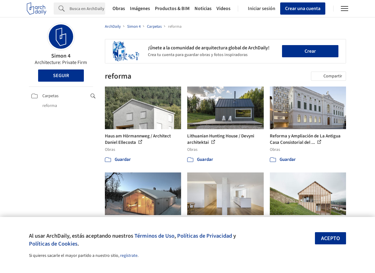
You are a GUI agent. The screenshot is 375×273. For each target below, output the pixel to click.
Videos (223, 8)
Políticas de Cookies (53, 244)
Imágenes (140, 8)
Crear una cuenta (302, 8)
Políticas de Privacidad (204, 236)
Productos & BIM (172, 8)
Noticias (203, 8)
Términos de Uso (154, 236)
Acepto (330, 238)
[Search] (87, 8)
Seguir (61, 75)
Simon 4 (60, 56)
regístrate (129, 256)
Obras (118, 8)
